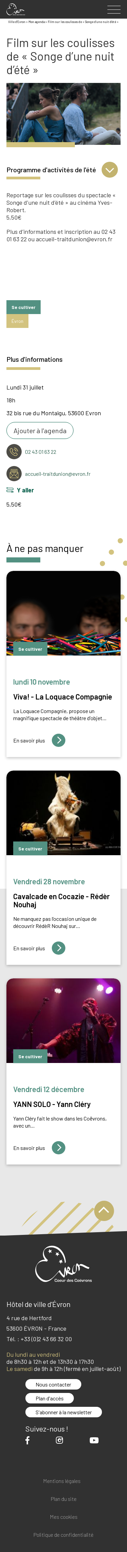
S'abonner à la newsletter (64, 1412)
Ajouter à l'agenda (40, 430)
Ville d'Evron (16, 22)
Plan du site (64, 1499)
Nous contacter (53, 1384)
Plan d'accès (50, 1398)
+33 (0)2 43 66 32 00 (46, 1339)
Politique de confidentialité (63, 1535)
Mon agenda (36, 22)
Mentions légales (62, 1481)
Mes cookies (64, 1517)
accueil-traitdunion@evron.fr (57, 473)
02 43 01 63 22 (40, 451)
